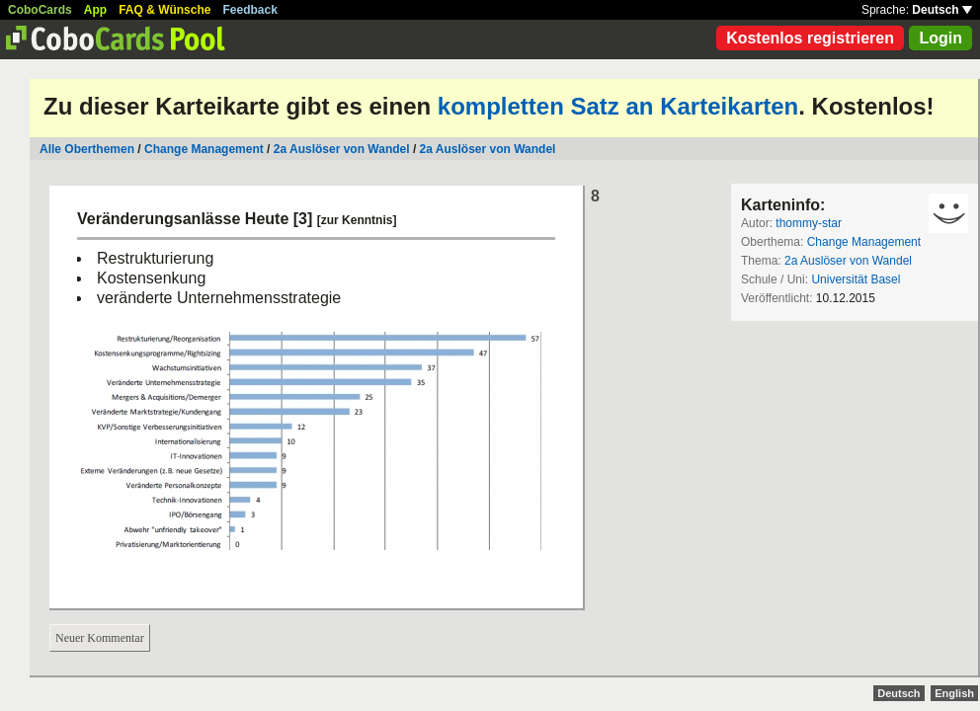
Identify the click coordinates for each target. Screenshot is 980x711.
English (954, 693)
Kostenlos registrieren (810, 38)
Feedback (250, 10)
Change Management (204, 149)
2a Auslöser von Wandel (342, 149)
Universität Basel (855, 279)
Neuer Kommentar (99, 638)
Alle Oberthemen (87, 149)
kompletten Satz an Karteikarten (618, 106)
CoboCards (40, 10)
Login (940, 38)
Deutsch (942, 10)
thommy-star (809, 223)
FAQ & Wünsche (164, 10)
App (95, 10)
